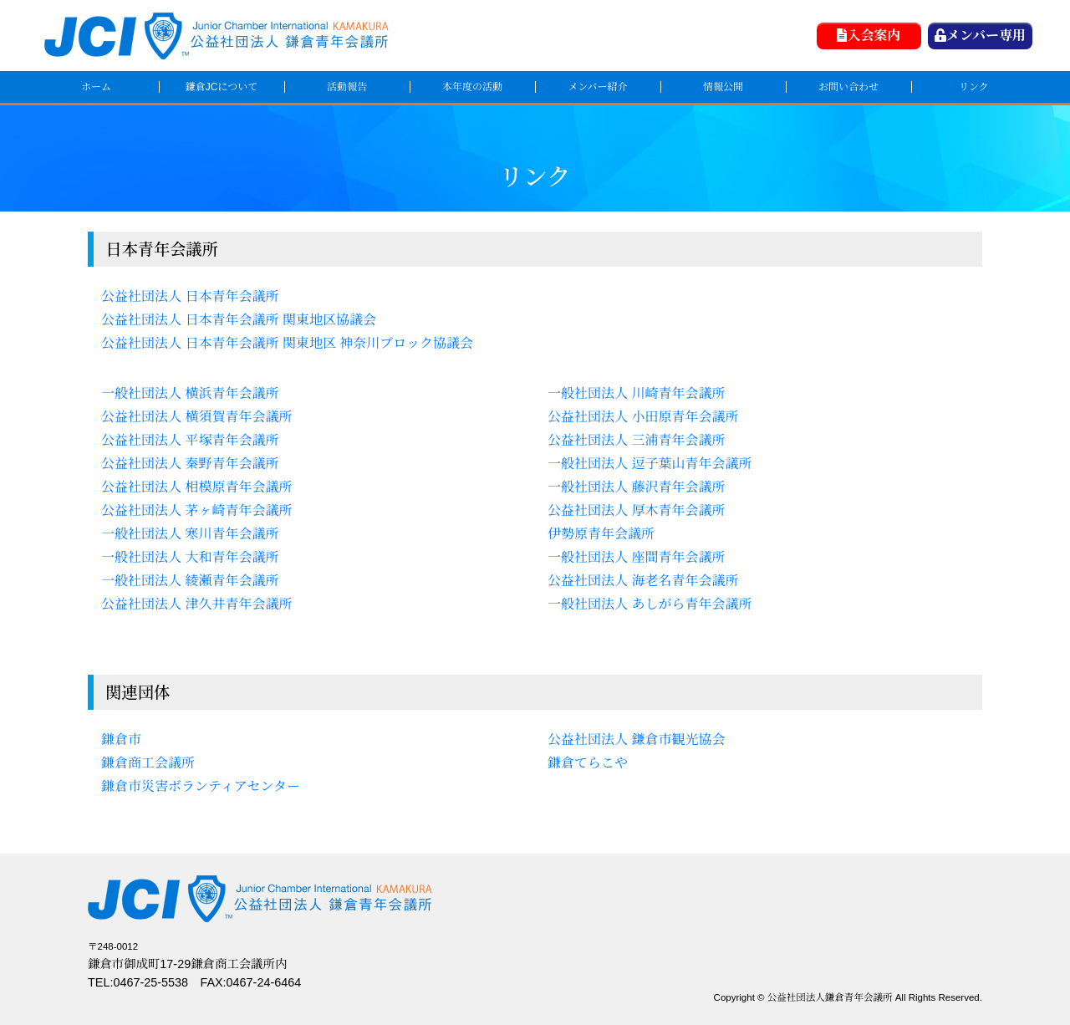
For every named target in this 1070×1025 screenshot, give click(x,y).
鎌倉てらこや (588, 763)
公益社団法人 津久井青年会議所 (196, 604)
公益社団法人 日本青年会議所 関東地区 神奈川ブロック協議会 (287, 343)
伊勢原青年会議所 (601, 534)
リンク (974, 87)
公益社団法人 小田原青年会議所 (643, 417)
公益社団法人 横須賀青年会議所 (196, 417)
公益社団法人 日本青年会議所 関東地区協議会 (238, 320)
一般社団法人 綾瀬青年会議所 (189, 581)
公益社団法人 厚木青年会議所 (636, 510)
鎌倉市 (121, 739)
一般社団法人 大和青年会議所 (189, 557)
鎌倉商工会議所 (148, 763)
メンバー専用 (980, 35)
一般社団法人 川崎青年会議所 (636, 393)
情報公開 (723, 87)
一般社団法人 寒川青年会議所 (189, 534)
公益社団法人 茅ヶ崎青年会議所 (196, 510)
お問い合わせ (848, 87)
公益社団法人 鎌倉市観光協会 (636, 739)
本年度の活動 (472, 87)
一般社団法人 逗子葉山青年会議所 (650, 463)
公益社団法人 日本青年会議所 (189, 296)
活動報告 (347, 87)
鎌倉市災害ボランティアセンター (200, 786)
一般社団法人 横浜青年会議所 (189, 393)
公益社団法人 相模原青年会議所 (196, 487)
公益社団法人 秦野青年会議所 (189, 463)
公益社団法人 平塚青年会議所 (189, 440)
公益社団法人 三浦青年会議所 (636, 440)
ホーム (96, 87)
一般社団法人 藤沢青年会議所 (636, 487)
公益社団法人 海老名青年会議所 (643, 581)
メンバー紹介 (597, 87)
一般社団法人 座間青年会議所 (636, 557)
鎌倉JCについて (221, 87)
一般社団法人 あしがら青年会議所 (650, 604)
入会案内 (868, 35)
